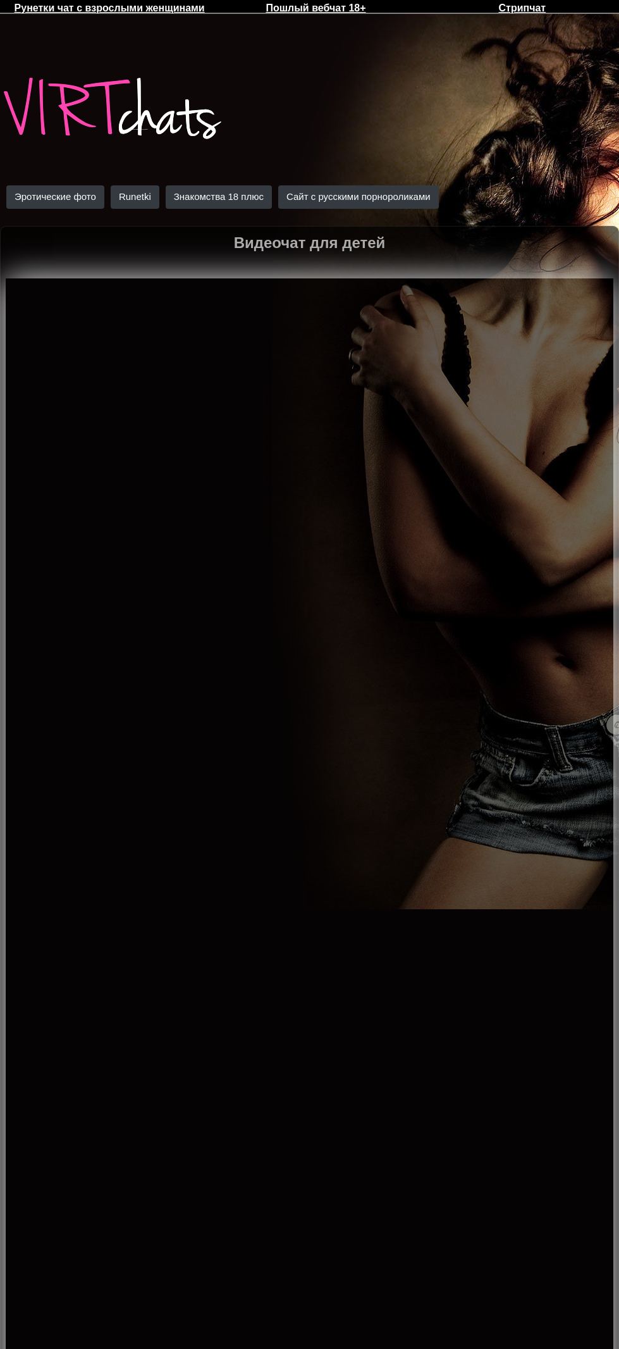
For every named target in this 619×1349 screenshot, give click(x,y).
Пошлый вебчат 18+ (315, 8)
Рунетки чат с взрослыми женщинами (110, 8)
